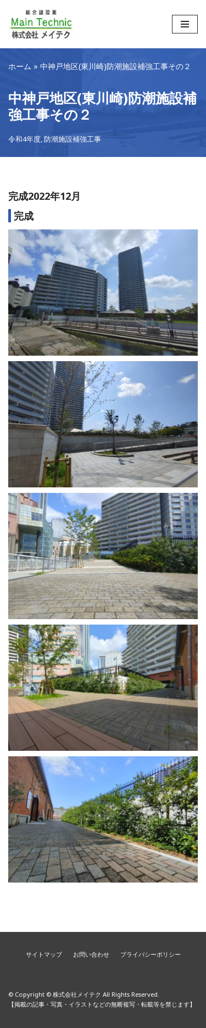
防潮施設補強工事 (72, 139)
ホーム (19, 66)
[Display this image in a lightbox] (103, 292)
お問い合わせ (91, 954)
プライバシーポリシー (150, 954)
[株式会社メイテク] (41, 24)
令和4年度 (24, 139)
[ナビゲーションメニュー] (185, 24)
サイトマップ (44, 954)
